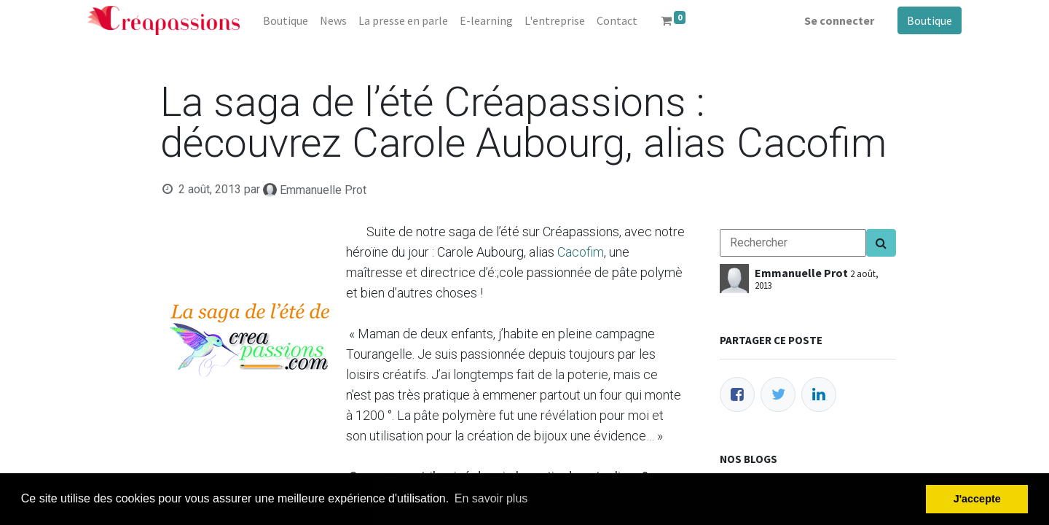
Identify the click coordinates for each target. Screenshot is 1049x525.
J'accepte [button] (977, 499)
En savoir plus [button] (491, 498)
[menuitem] (285, 20)
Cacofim (580, 252)
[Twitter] (778, 394)
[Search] (881, 243)
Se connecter (839, 20)
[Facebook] (737, 394)
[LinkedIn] (818, 394)
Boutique (929, 20)
